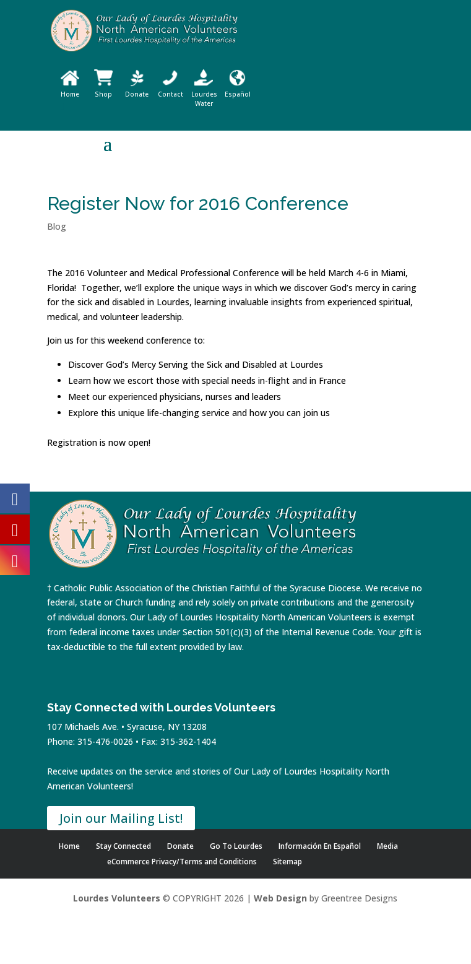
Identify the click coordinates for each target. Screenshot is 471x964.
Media (387, 846)
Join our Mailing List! (121, 818)
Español (238, 89)
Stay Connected (123, 846)
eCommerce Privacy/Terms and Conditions (182, 861)
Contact (170, 89)
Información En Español (320, 846)
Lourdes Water (204, 94)
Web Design (280, 898)
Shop (103, 89)
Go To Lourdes (236, 846)
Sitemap (287, 861)
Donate (137, 89)
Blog (56, 226)
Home (70, 89)
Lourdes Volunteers (116, 898)
